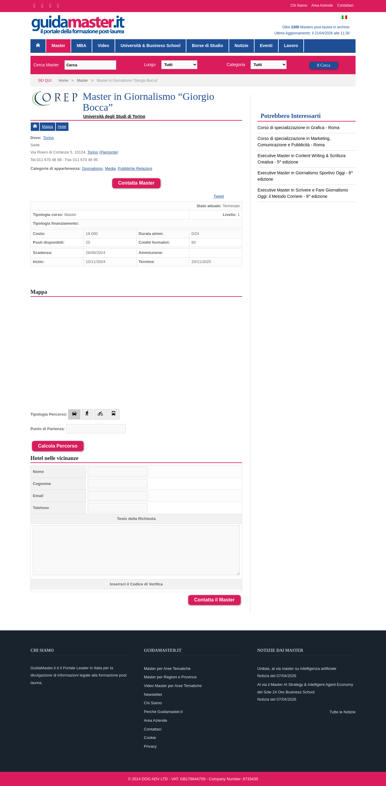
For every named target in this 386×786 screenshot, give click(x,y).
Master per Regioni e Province (170, 677)
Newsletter (153, 694)
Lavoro (291, 45)
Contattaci (345, 5)
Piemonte (108, 152)
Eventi (266, 45)
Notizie (241, 45)
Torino (48, 137)
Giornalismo (92, 168)
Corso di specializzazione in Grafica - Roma (299, 127)
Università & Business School (150, 45)
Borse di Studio (207, 45)
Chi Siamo (298, 5)
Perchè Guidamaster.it (163, 711)
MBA (81, 45)
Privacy (150, 746)
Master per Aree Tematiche (167, 668)
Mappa (47, 127)
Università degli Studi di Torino (114, 116)
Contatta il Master (214, 599)
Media (110, 168)
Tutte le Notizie (343, 712)
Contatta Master (136, 182)
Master (58, 45)
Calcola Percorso (58, 445)
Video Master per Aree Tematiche (173, 685)
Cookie (150, 737)
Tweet (219, 196)
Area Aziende (322, 5)
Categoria (236, 64)
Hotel (62, 127)
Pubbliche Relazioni (135, 168)
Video (103, 45)
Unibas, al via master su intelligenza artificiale (296, 668)
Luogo (150, 64)
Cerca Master (46, 64)
